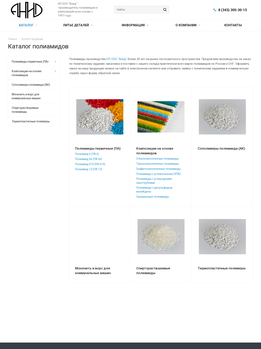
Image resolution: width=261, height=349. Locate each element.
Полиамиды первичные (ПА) (98, 148)
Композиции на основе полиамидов (27, 73)
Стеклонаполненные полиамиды (157, 158)
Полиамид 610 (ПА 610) (90, 164)
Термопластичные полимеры (222, 268)
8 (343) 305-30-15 (232, 10)
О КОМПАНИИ (188, 25)
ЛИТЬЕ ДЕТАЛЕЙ (78, 25)
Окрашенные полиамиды (152, 196)
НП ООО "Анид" (116, 59)
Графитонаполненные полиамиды (158, 168)
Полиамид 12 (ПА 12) (88, 169)
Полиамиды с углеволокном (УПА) (158, 173)
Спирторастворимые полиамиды (25, 109)
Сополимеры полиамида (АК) (221, 148)
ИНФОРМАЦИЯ (135, 25)
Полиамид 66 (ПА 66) (88, 159)
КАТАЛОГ (28, 25)
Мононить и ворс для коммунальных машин (26, 96)
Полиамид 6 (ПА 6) (87, 153)
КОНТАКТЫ (233, 25)
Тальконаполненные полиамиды (157, 163)
